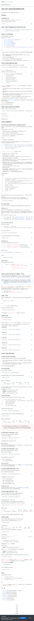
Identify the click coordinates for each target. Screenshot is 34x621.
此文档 (12, 70)
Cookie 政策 (3, 616)
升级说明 (23, 583)
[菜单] (32, 2)
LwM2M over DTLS (24, 487)
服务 (17, 610)
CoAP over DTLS (23, 464)
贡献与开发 (4, 599)
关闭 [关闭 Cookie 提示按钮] (30, 617)
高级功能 (4, 597)
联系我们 (17, 612)
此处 (13, 102)
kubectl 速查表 (19, 560)
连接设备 (4, 591)
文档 (17, 605)
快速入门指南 (4, 589)
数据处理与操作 (5, 594)
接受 (23, 617)
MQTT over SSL (23, 444)
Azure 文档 (16, 276)
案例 (17, 607)
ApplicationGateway (11, 99)
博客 (17, 609)
